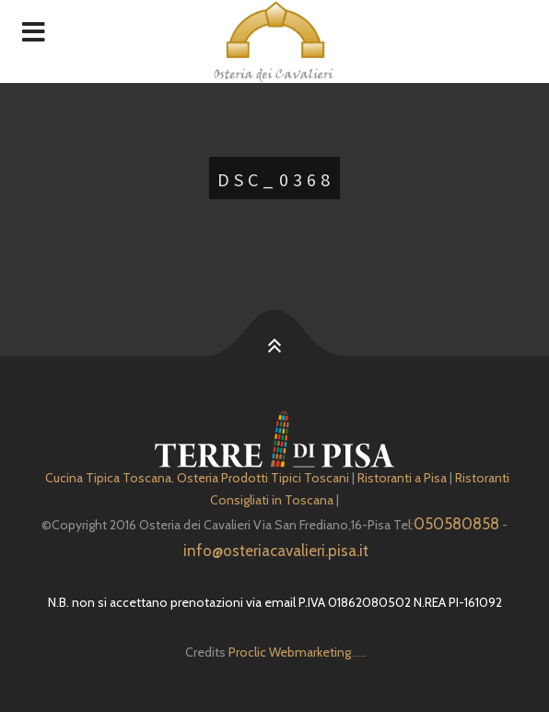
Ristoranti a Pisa (402, 477)
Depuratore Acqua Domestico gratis (358, 656)
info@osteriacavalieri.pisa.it (275, 550)
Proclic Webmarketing (289, 652)
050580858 (456, 524)
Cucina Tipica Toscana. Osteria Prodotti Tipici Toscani (197, 477)
